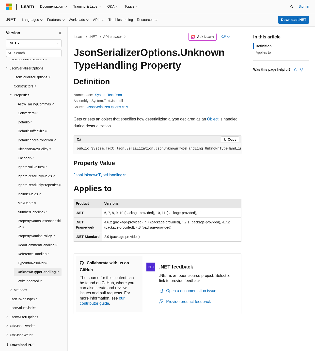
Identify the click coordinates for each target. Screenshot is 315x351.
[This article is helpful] (296, 69)
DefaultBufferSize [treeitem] (31, 106)
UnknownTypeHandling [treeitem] (37, 247)
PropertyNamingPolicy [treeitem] (35, 211)
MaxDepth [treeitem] (25, 178)
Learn (79, 37)
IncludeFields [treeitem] (28, 169)
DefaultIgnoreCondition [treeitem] (35, 115)
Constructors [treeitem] (23, 61)
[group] (157, 148)
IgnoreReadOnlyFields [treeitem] (35, 151)
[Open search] (292, 6)
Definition (264, 46)
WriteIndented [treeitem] (28, 256)
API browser (112, 37)
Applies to (263, 52)
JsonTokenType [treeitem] (22, 274)
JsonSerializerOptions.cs (106, 107)
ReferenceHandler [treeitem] (32, 229)
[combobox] (34, 43)
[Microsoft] (9, 6)
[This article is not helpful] (301, 69)
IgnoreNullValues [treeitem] (31, 142)
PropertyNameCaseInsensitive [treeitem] (39, 199)
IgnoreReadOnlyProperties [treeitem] (38, 160)
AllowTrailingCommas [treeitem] (34, 79)
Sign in (304, 6)
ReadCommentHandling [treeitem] (36, 220)
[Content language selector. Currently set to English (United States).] (29, 342)
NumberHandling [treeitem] (31, 187)
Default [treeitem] (23, 97)
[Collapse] (60, 33)
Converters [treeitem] (26, 88)
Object (213, 119)
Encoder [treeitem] (24, 133)
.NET (93, 37)
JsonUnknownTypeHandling (98, 175)
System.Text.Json (108, 95)
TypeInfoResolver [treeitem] (31, 238)
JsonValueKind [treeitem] (21, 283)
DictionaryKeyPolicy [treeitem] (33, 124)
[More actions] (237, 37)
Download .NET (293, 20)
